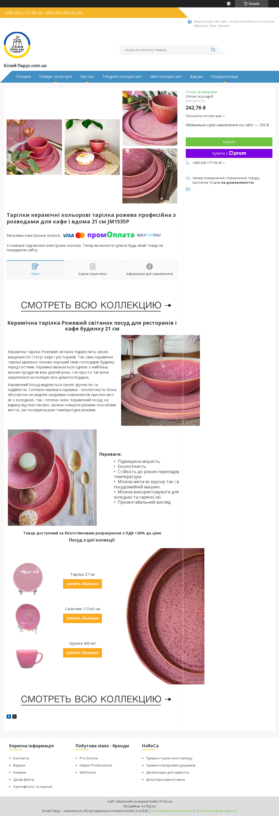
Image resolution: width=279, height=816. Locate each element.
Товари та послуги (55, 76)
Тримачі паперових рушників (170, 765)
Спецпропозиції (224, 76)
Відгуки (196, 76)
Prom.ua (165, 801)
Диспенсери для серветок (167, 772)
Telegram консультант (122, 76)
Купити (229, 141)
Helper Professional (96, 765)
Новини (19, 772)
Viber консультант (166, 76)
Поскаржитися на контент (172, 811)
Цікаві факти (23, 779)
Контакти (21, 758)
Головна (23, 76)
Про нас (87, 76)
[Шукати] (213, 50)
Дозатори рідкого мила (165, 779)
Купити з (229, 153)
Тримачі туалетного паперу (169, 758)
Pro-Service (89, 758)
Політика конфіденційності (216, 811)
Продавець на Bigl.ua (139, 806)
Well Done (88, 772)
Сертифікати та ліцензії (32, 786)
